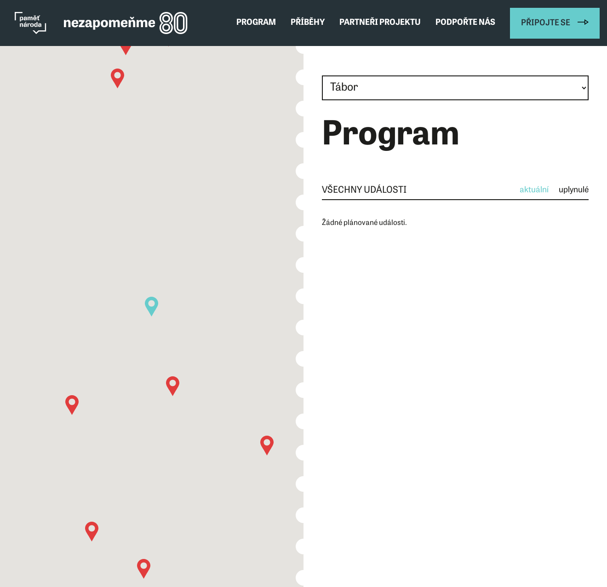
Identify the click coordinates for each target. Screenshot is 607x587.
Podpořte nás (465, 22)
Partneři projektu (380, 22)
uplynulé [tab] (574, 190)
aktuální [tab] (534, 190)
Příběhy (308, 22)
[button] (143, 569)
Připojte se (545, 23)
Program (256, 22)
